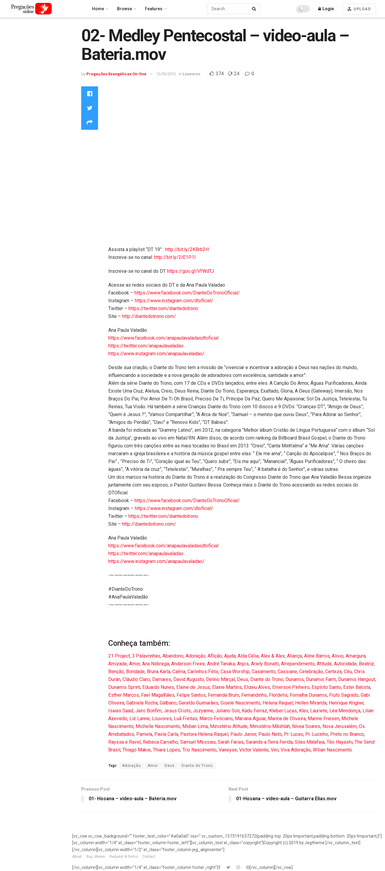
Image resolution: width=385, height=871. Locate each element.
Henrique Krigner (346, 703)
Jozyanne (203, 711)
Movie (12, 111)
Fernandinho (254, 695)
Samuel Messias (198, 742)
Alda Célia (248, 656)
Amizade (117, 664)
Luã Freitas (185, 718)
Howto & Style (19, 95)
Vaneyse (228, 750)
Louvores (15, 103)
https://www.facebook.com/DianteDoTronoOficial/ (187, 293)
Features (153, 8)
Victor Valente (254, 750)
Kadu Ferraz (254, 711)
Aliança (294, 656)
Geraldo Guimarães (198, 703)
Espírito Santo (326, 687)
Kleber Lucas (283, 711)
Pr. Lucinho (316, 734)
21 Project (119, 656)
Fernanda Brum (223, 695)
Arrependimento (298, 664)
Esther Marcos (123, 695)
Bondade (135, 671)
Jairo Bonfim (148, 711)
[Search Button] (254, 8)
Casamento (264, 671)
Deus (242, 679)
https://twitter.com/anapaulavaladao (145, 346)
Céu (348, 671)
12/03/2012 (166, 74)
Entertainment (19, 79)
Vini (275, 750)
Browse (124, 8)
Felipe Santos (191, 695)
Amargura (355, 656)
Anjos (243, 664)
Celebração (311, 671)
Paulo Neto (270, 734)
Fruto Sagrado (344, 695)
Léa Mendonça (344, 711)
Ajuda (230, 656)
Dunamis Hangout (356, 679)
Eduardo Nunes (158, 687)
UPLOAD (359, 9)
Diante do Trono (266, 679)
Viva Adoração (296, 750)
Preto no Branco (347, 734)
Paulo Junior (243, 734)
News (11, 127)
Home (12, 33)
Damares (161, 679)
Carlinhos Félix (202, 671)
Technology (17, 143)
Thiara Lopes (166, 750)
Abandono (172, 656)
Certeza (333, 671)
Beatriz (366, 664)
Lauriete (318, 711)
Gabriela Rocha (142, 703)
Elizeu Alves (257, 687)
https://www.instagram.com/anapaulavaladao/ (156, 353)
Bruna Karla (158, 671)
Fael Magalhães (157, 695)
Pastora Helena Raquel (204, 734)
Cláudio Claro (136, 679)
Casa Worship (235, 671)
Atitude (324, 664)
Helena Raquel (278, 703)
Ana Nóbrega (155, 664)
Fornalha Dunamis (308, 695)
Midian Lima (195, 726)
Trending (15, 41)
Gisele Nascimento (240, 703)
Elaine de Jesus (193, 687)
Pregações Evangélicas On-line (35, 197)
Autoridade (345, 664)
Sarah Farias (231, 742)
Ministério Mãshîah (270, 726)
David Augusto (188, 679)
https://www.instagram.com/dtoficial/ (174, 300)
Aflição (215, 656)
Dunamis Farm (321, 679)
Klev (303, 711)
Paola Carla (166, 734)
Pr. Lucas (293, 734)
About (77, 856)
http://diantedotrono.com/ (149, 316)
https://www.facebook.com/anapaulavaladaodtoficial (163, 338)
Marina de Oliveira (287, 718)
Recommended (21, 49)
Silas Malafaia (310, 742)
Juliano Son (227, 711)
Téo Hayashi (340, 742)
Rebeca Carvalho (160, 742)
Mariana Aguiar (250, 718)
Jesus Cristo (177, 711)
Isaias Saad (120, 711)
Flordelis (278, 695)
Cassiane (287, 671)
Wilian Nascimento (332, 750)
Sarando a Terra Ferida (269, 742)
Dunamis (294, 679)
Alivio (337, 656)
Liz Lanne (139, 718)
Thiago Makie (136, 750)
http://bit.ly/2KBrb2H (187, 249)
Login (326, 8)
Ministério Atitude (229, 726)
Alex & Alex (273, 656)
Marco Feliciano (216, 718)
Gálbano (168, 703)
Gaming (14, 87)
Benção (116, 671)
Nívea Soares (306, 726)
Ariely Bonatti (265, 664)
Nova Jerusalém (339, 726)
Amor (134, 664)
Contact (149, 856)
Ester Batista (356, 687)
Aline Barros (317, 656)
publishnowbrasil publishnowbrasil (25, 175)
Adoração (195, 656)
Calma (178, 671)
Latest (12, 57)
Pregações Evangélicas (29, 135)
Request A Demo (123, 856)
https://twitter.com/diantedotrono (163, 308)
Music (12, 119)
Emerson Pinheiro (291, 687)
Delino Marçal (220, 679)
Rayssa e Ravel (124, 742)
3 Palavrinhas (146, 656)
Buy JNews (95, 856)
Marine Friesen (323, 718)
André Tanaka (221, 664)
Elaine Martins (227, 687)
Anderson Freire (188, 664)
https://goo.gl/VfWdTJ (190, 271)
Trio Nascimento (199, 750)
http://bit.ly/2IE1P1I (175, 257)
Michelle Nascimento (158, 726)
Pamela (144, 734)
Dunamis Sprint (124, 687)
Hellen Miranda (311, 703)
